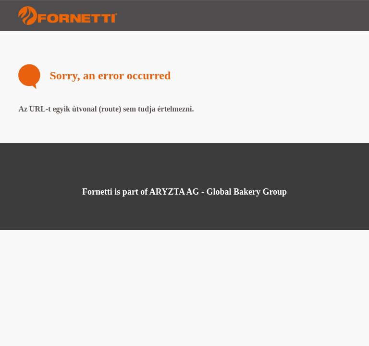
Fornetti (69, 15)
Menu (342, 15)
